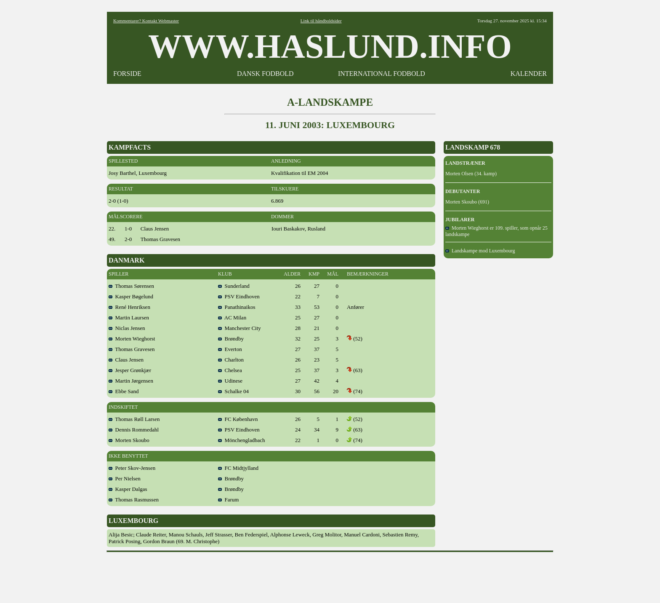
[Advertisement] (330, 575)
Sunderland (234, 286)
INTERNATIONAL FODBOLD (381, 73)
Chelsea (230, 370)
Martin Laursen (129, 317)
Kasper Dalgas (128, 489)
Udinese (230, 381)
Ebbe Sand (123, 391)
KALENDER (529, 73)
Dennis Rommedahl (134, 429)
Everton (230, 349)
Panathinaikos (236, 307)
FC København (238, 419)
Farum (228, 499)
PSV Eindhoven (239, 296)
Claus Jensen (126, 359)
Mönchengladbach (241, 440)
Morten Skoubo (129, 440)
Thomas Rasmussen (134, 499)
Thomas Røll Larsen (134, 419)
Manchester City (239, 328)
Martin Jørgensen (131, 381)
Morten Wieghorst (132, 338)
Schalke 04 (233, 391)
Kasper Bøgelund (131, 296)
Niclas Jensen (127, 328)
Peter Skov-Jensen (132, 468)
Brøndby (231, 338)
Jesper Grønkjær (130, 370)
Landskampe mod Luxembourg (480, 251)
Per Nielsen (125, 478)
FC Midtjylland (238, 468)
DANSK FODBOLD (265, 73)
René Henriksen (129, 307)
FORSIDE (127, 73)
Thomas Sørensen (131, 286)
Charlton (231, 359)
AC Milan (232, 317)
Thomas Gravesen (131, 349)
